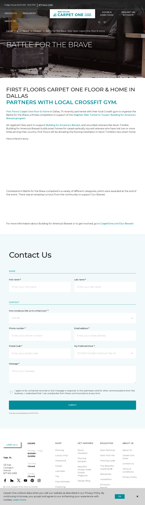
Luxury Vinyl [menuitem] (61, 455)
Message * (14, 364)
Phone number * (17, 328)
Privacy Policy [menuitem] (129, 477)
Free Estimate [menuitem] (62, 481)
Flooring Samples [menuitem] (82, 460)
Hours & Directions (106, 13)
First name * (15, 280)
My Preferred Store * (84, 346)
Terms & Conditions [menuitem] (128, 470)
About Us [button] (10, 21)
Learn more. (19, 499)
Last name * (80, 280)
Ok (119, 496)
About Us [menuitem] (127, 450)
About (26, 31)
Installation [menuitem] (106, 479)
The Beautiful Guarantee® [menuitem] (107, 467)
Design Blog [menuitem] (84, 481)
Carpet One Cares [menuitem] (128, 457)
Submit (72, 405)
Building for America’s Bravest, (63, 125)
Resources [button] (29, 13)
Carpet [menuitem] (58, 466)
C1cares (37, 31)
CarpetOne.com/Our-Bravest (117, 223)
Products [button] (11, 13)
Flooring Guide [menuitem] (107, 460)
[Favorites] (104, 22)
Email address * (81, 328)
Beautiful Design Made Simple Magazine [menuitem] (84, 471)
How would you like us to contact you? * (28, 311)
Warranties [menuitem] (105, 474)
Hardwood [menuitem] (60, 460)
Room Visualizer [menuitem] (83, 451)
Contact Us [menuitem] (128, 463)
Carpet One (12, 31)
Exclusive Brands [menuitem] (105, 486)
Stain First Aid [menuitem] (107, 455)
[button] (99, 22)
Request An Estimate (128, 13)
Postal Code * (15, 346)
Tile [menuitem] (57, 476)
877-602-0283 (46, 5)
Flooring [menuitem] (59, 450)
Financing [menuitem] (60, 487)
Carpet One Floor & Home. (24, 487)
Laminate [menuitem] (60, 471)
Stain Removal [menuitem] (107, 450)
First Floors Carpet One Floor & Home (28, 111)
